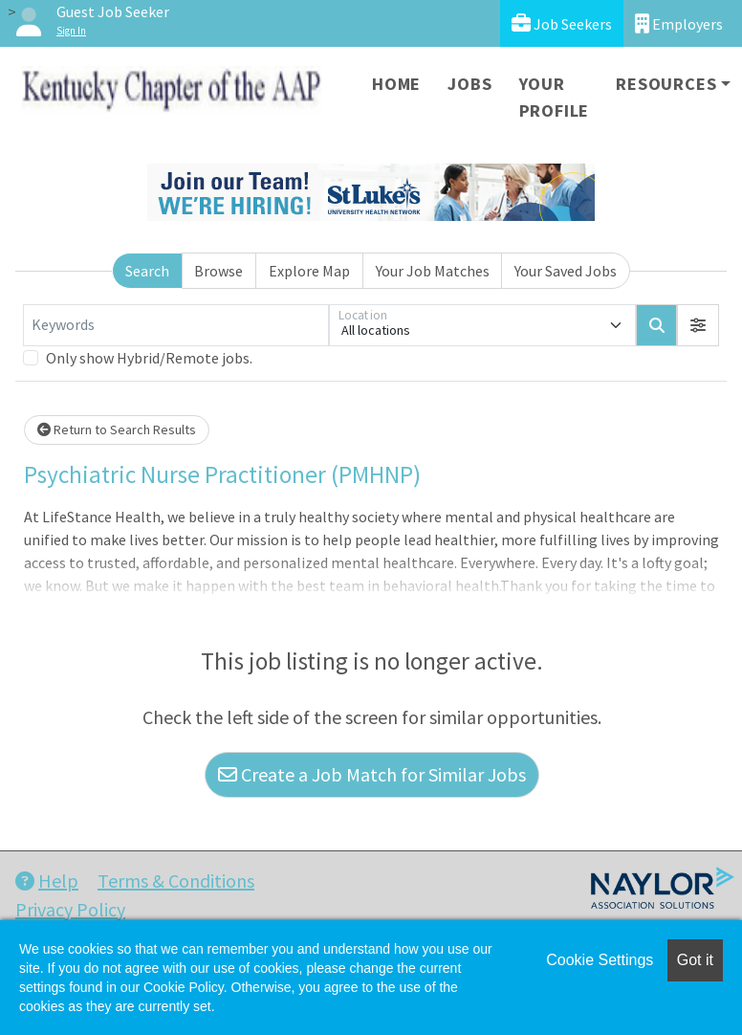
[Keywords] (176, 325)
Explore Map (309, 270)
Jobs (469, 84)
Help (46, 880)
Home (396, 84)
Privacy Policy (70, 909)
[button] (698, 325)
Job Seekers (562, 23)
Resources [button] (666, 84)
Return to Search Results (116, 429)
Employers (679, 23)
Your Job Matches (433, 270)
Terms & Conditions (176, 880)
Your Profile (554, 97)
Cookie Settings (599, 960)
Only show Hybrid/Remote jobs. (149, 357)
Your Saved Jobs (565, 270)
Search (147, 270)
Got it (695, 960)
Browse (218, 270)
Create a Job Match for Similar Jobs (372, 774)
